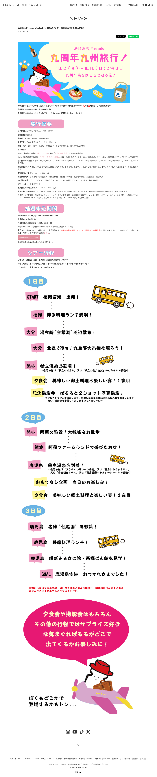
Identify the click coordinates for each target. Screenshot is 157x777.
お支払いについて (47, 759)
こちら (46, 233)
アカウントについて (32, 759)
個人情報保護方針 (70, 759)
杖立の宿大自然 (61, 153)
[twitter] (152, 5)
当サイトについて (16, 759)
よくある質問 (125, 759)
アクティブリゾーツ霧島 (49, 157)
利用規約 (59, 759)
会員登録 (135, 759)
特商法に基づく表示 (102, 759)
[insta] (142, 5)
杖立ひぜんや (42, 153)
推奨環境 (115, 759)
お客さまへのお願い (86, 759)
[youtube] (146, 5)
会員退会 (143, 759)
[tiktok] (149, 5)
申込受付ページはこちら (29, 238)
